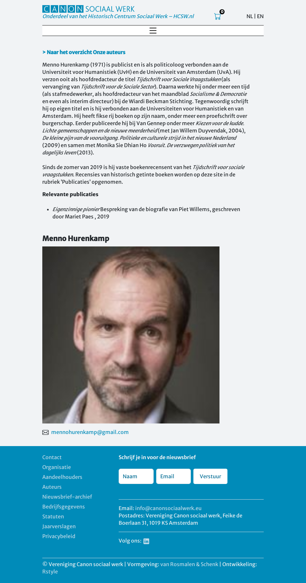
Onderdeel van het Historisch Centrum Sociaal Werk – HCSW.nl (118, 16)
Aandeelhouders (62, 477)
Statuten (53, 516)
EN (260, 16)
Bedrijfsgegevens (63, 506)
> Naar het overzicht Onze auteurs (83, 52)
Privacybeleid (58, 536)
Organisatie (56, 467)
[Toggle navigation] (153, 30)
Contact (52, 457)
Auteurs (52, 487)
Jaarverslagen (59, 526)
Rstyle (50, 571)
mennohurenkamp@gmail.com (90, 432)
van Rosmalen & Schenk (189, 564)
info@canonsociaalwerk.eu (168, 508)
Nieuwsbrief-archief (67, 497)
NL (250, 16)
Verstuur (210, 476)
